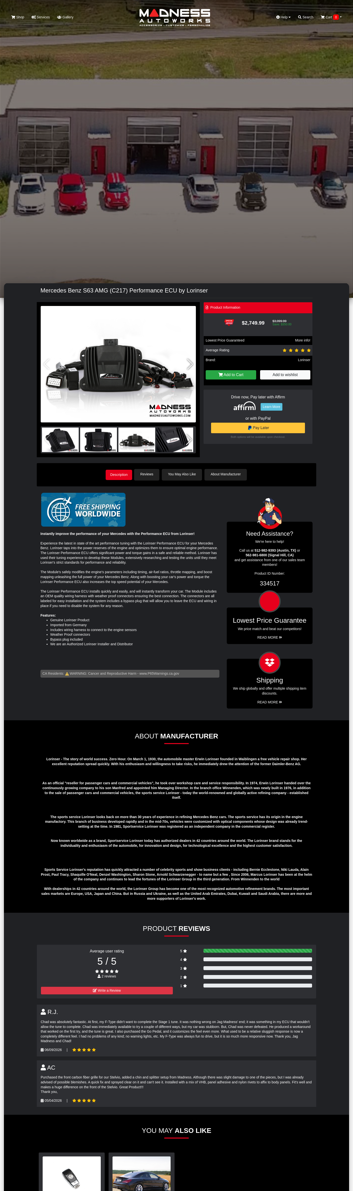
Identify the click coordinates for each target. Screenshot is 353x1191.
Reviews (148, 474)
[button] (190, 364)
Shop (17, 17)
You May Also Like (184, 474)
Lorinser (304, 360)
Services (41, 17)
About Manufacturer (228, 474)
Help (283, 17)
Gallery (65, 17)
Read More (269, 637)
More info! (302, 340)
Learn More (271, 407)
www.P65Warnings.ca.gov (159, 673)
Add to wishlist (285, 375)
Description (118, 474)
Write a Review (107, 990)
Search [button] (305, 17)
